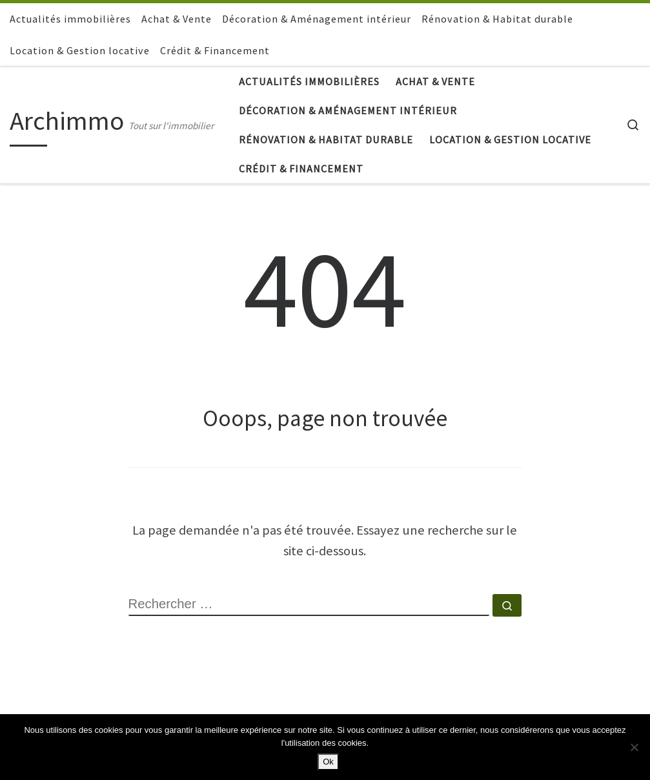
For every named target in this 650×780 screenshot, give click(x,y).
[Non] (633, 747)
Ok (328, 761)
